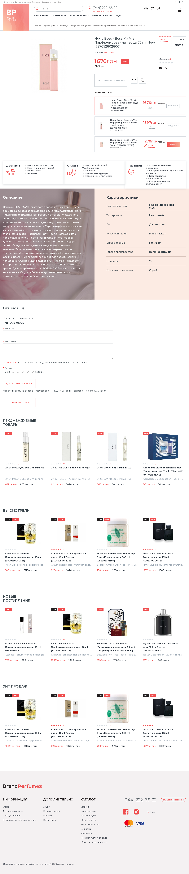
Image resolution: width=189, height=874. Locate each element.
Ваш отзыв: (10, 341)
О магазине (9, 2)
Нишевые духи (88, 811)
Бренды (107, 16)
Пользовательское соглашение (19, 820)
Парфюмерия (41, 16)
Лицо (72, 16)
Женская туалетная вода (94, 842)
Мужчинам (83, 16)
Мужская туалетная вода (94, 838)
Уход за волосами (90, 824)
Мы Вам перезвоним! (103, 11)
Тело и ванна (58, 16)
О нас (6, 806)
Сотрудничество (49, 2)
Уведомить (173, 106)
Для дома (86, 829)
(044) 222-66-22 (105, 8)
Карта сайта (49, 820)
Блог (60, 2)
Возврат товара (51, 811)
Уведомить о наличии (110, 80)
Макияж (96, 16)
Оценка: (8, 368)
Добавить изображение (19, 384)
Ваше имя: (10, 328)
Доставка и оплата (23, 2)
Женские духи (108, 52)
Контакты (36, 2)
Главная (85, 806)
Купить (173, 144)
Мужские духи (88, 815)
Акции (118, 16)
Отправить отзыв (19, 402)
